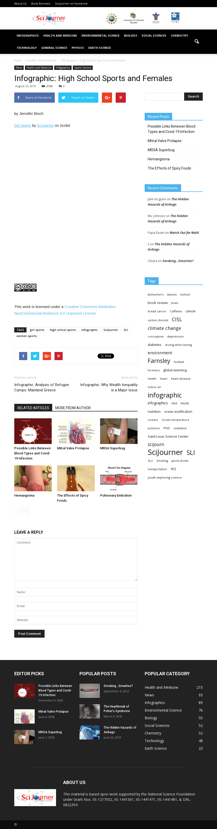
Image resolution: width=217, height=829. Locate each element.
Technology (27, 48)
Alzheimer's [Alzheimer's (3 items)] (156, 294)
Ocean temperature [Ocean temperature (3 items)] (175, 420)
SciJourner (45, 126)
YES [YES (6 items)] (173, 469)
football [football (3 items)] (179, 362)
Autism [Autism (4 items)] (172, 294)
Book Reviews (40, 3)
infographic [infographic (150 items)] (165, 395)
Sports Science (82, 67)
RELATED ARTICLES (33, 408)
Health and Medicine (60, 35)
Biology (130, 35)
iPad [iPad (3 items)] (174, 403)
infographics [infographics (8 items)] (158, 403)
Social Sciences (154, 35)
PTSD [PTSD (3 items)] (167, 428)
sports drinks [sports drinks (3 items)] (179, 461)
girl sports (37, 330)
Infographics (28, 35)
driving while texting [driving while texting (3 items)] (178, 345)
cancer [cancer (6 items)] (190, 311)
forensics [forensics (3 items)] (154, 370)
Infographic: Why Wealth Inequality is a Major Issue (109, 387)
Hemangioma (24, 495)
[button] (197, 42)
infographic (90, 330)
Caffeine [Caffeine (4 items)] (176, 311)
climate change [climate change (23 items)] (164, 328)
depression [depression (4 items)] (175, 336)
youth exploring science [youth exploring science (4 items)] (165, 477)
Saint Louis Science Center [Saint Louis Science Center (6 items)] (168, 436)
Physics (78, 48)
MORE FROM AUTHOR (73, 408)
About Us (20, 3)
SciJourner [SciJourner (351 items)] (165, 452)
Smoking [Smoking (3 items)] (162, 461)
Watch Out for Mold (184, 232)
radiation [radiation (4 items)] (180, 428)
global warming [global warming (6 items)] (175, 370)
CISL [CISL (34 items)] (177, 319)
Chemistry (179, 35)
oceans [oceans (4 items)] (153, 420)
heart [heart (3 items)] (163, 378)
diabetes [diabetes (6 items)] (154, 344)
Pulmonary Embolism (116, 495)
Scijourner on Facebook (71, 3)
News (19, 67)
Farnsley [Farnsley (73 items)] (159, 360)
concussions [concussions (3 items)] (156, 336)
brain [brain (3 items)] (174, 303)
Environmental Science (100, 35)
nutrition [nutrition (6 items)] (154, 411)
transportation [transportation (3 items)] (157, 469)
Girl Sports (22, 126)
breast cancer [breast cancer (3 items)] (157, 311)
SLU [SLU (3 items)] (150, 461)
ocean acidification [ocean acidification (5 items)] (178, 411)
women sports (27, 336)
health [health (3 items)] (152, 378)
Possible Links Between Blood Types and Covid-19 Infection (32, 453)
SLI (126, 330)
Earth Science (99, 48)
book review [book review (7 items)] (158, 302)
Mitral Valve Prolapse (73, 448)
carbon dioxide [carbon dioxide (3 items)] (158, 320)
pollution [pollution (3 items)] (154, 428)
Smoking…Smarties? (178, 260)
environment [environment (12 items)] (160, 353)
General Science (54, 48)
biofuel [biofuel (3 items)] (185, 294)
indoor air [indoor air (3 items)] (154, 387)
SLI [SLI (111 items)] (191, 452)
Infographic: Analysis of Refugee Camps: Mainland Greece (41, 387)
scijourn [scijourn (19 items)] (156, 444)
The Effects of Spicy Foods (169, 168)
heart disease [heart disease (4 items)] (181, 378)
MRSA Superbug (112, 448)
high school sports (63, 330)
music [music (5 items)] (185, 403)
